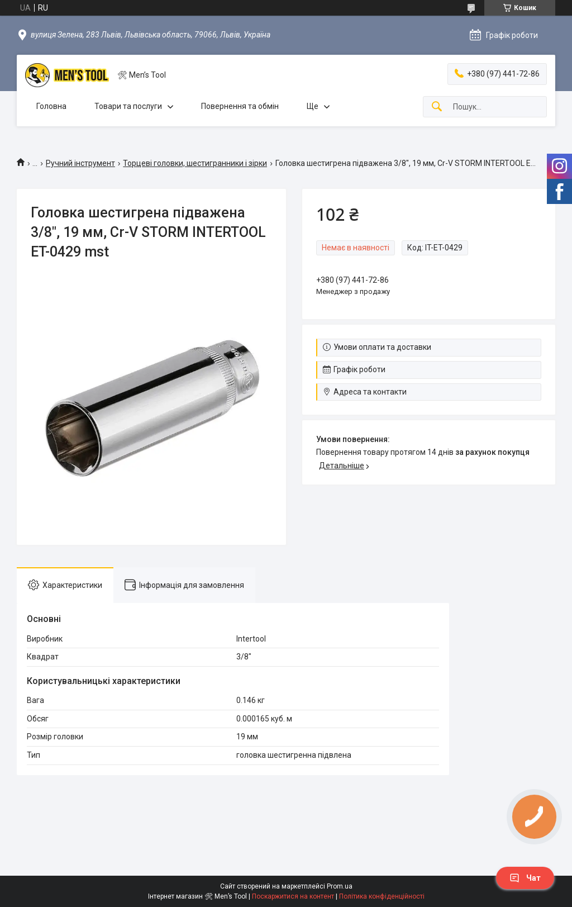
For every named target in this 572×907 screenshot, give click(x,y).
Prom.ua (339, 886)
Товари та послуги (128, 106)
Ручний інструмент (80, 163)
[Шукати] (437, 107)
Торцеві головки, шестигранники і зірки (195, 163)
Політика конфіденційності (382, 896)
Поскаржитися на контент (293, 896)
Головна (51, 106)
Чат (525, 878)
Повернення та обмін (240, 106)
